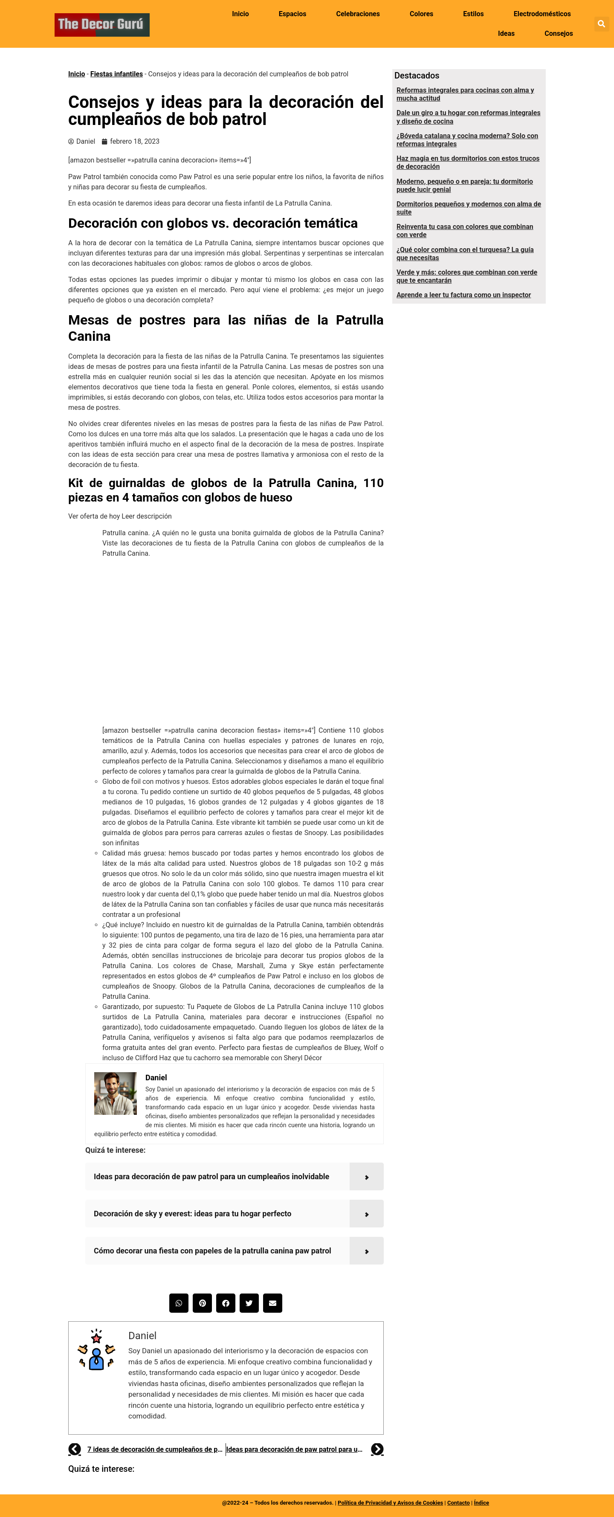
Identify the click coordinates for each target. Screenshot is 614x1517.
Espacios (293, 14)
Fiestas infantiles (116, 74)
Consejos (558, 33)
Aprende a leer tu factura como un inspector (464, 295)
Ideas (506, 33)
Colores (421, 14)
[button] (601, 24)
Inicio (240, 14)
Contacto (458, 1503)
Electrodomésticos (542, 14)
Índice (481, 1503)
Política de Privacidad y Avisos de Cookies (390, 1503)
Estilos (473, 14)
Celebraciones (358, 14)
